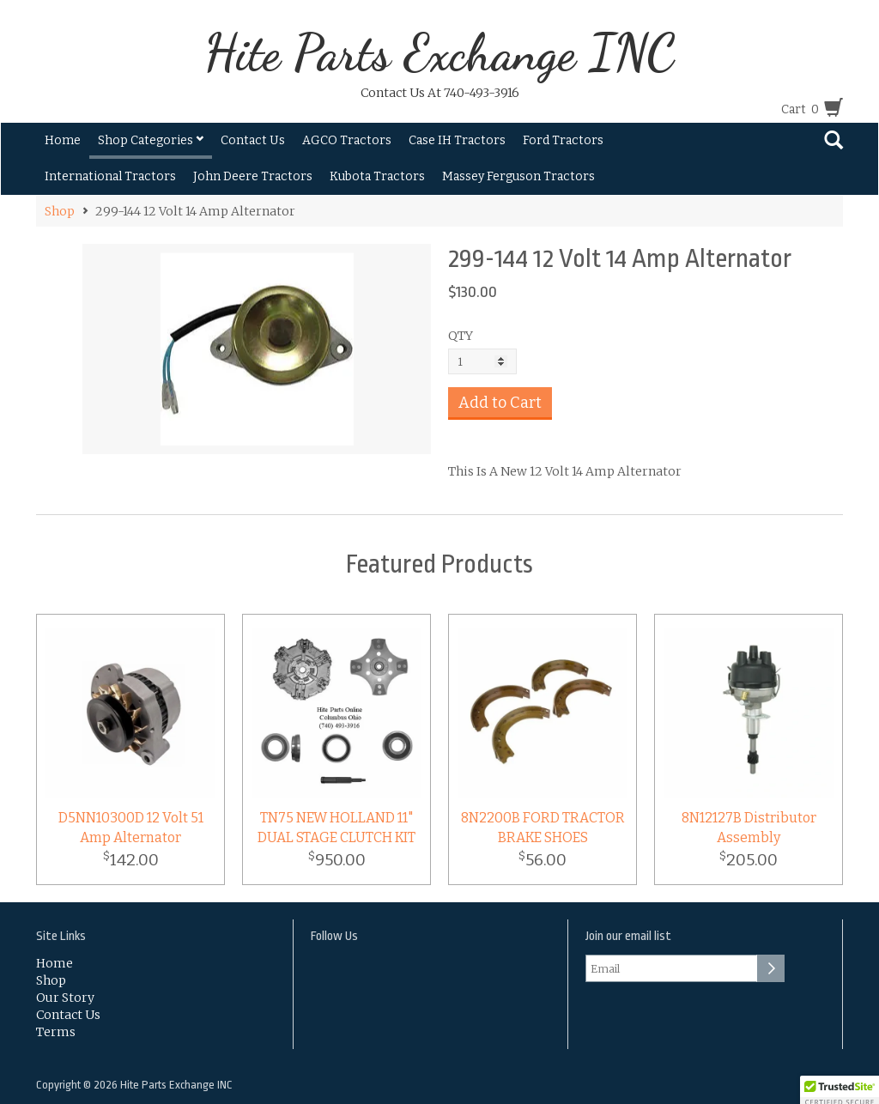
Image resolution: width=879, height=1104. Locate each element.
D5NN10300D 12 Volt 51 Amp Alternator (130, 828)
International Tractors (110, 176)
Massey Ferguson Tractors (518, 176)
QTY (460, 335)
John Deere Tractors (252, 176)
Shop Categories (150, 140)
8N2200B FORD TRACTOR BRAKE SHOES (543, 828)
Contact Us (253, 140)
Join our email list (628, 936)
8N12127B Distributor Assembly (749, 828)
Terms (56, 1032)
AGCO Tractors (346, 140)
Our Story (65, 997)
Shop (60, 211)
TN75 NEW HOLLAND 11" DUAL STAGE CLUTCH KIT (336, 828)
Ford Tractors (563, 140)
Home (63, 140)
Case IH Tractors (457, 140)
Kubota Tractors (377, 176)
